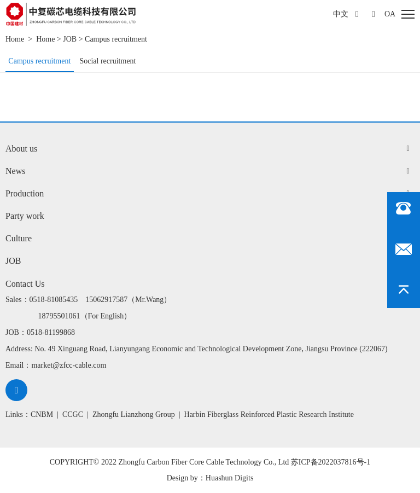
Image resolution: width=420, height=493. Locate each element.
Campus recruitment (116, 39)
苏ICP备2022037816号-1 (330, 462)
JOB (70, 39)
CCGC (72, 414)
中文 (340, 14)
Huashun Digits (230, 478)
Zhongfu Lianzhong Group (133, 414)
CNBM (42, 414)
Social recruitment (107, 61)
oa (389, 14)
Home (14, 39)
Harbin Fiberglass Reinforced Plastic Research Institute (269, 414)
